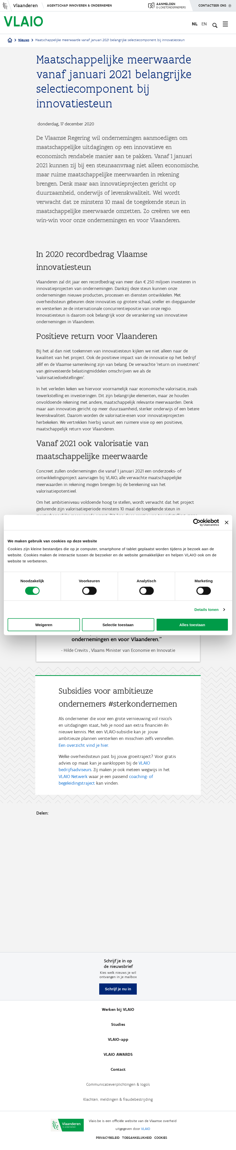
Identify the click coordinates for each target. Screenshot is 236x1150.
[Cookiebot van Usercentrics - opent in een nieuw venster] (197, 522)
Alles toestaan (192, 625)
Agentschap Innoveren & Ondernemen (79, 5)
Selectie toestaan (118, 625)
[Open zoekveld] (214, 24)
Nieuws (23, 40)
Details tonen (206, 609)
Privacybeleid (108, 1138)
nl (194, 24)
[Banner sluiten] (226, 522)
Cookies (160, 1138)
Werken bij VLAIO (118, 1009)
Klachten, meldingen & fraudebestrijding (118, 1099)
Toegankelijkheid (137, 1138)
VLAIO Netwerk (73, 902)
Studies (118, 1024)
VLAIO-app (118, 1039)
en (204, 24)
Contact (118, 1069)
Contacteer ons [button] (212, 4)
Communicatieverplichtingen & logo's (118, 1084)
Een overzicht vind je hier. (84, 870)
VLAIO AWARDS (118, 1054)
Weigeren (43, 625)
